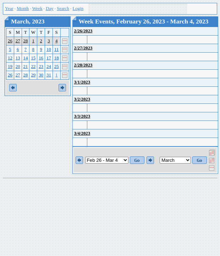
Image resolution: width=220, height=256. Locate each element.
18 (56, 57)
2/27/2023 (83, 48)
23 (41, 66)
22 (33, 66)
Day (49, 8)
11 (56, 49)
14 (25, 57)
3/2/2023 (82, 99)
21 (25, 66)
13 (18, 57)
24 (48, 66)
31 (48, 75)
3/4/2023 (82, 133)
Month (23, 8)
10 (48, 49)
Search (63, 8)
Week (37, 8)
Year (9, 8)
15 (33, 57)
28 (25, 40)
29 (33, 75)
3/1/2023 (82, 82)
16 (41, 57)
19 (10, 66)
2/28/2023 (83, 65)
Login (78, 8)
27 (18, 40)
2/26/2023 (83, 30)
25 (56, 66)
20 (18, 66)
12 (10, 57)
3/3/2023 (82, 116)
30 (41, 75)
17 (48, 57)
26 (10, 40)
